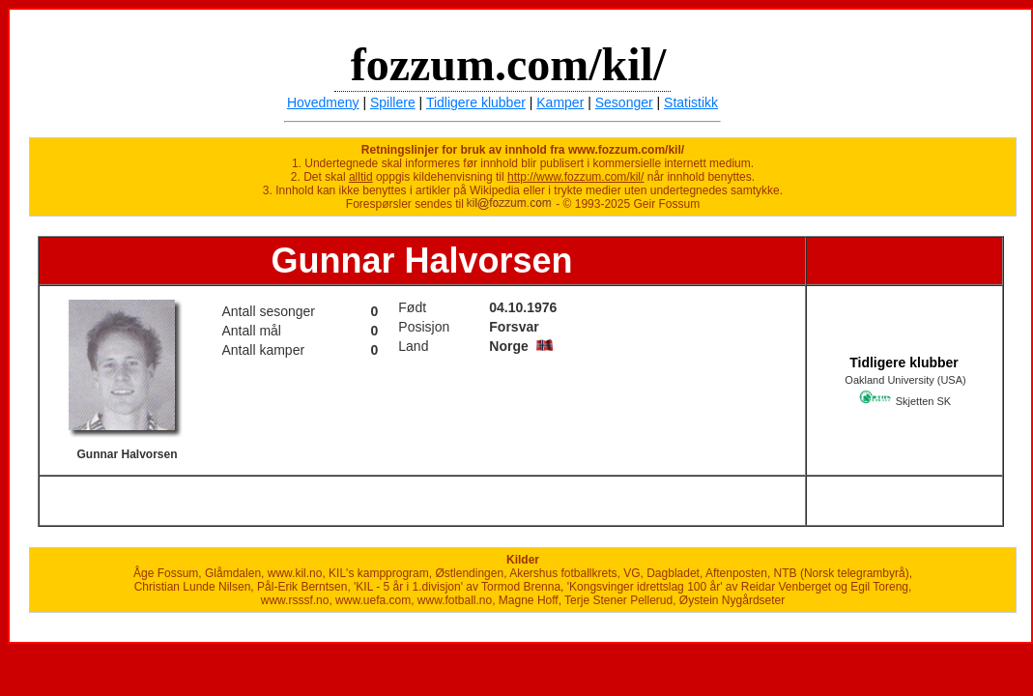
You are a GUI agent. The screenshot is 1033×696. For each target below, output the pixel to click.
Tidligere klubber (476, 102)
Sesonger (624, 102)
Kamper (560, 102)
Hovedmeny (323, 102)
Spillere (393, 102)
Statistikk (691, 102)
